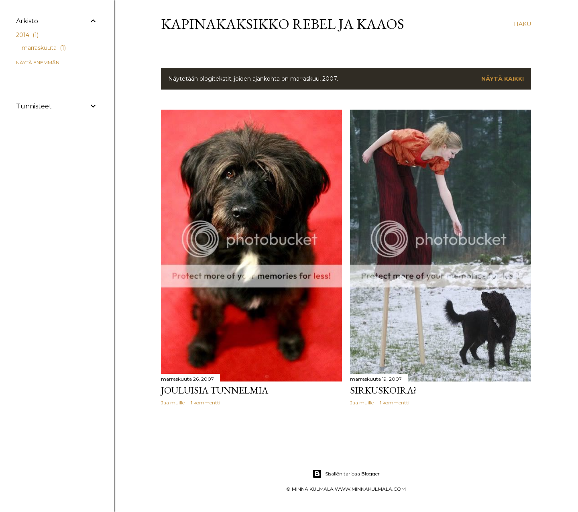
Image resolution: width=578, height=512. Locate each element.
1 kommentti (205, 403)
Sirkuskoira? (383, 390)
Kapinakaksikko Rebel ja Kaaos (282, 23)
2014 (27, 35)
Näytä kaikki (502, 78)
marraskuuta (44, 47)
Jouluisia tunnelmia (214, 390)
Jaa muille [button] (173, 403)
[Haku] (522, 24)
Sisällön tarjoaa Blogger (346, 474)
